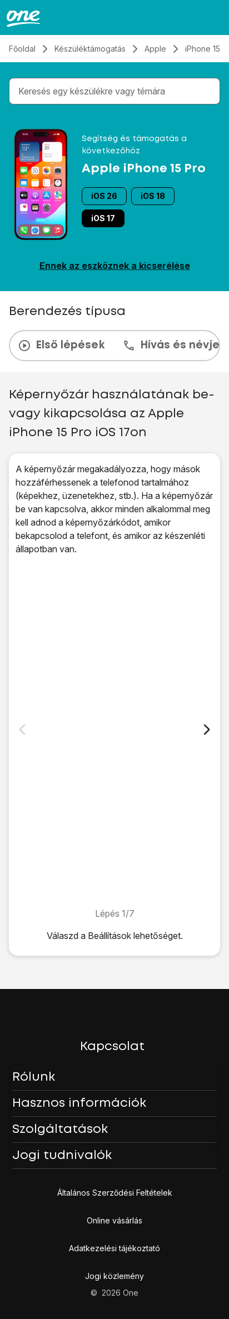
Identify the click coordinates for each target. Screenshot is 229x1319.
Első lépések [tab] (61, 345)
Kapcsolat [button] (112, 1046)
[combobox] (116, 91)
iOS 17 (103, 218)
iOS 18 (153, 196)
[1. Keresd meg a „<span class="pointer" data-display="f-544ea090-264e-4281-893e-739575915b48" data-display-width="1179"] (114, 731)
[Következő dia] (206, 729)
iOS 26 (104, 196)
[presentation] (114, 345)
